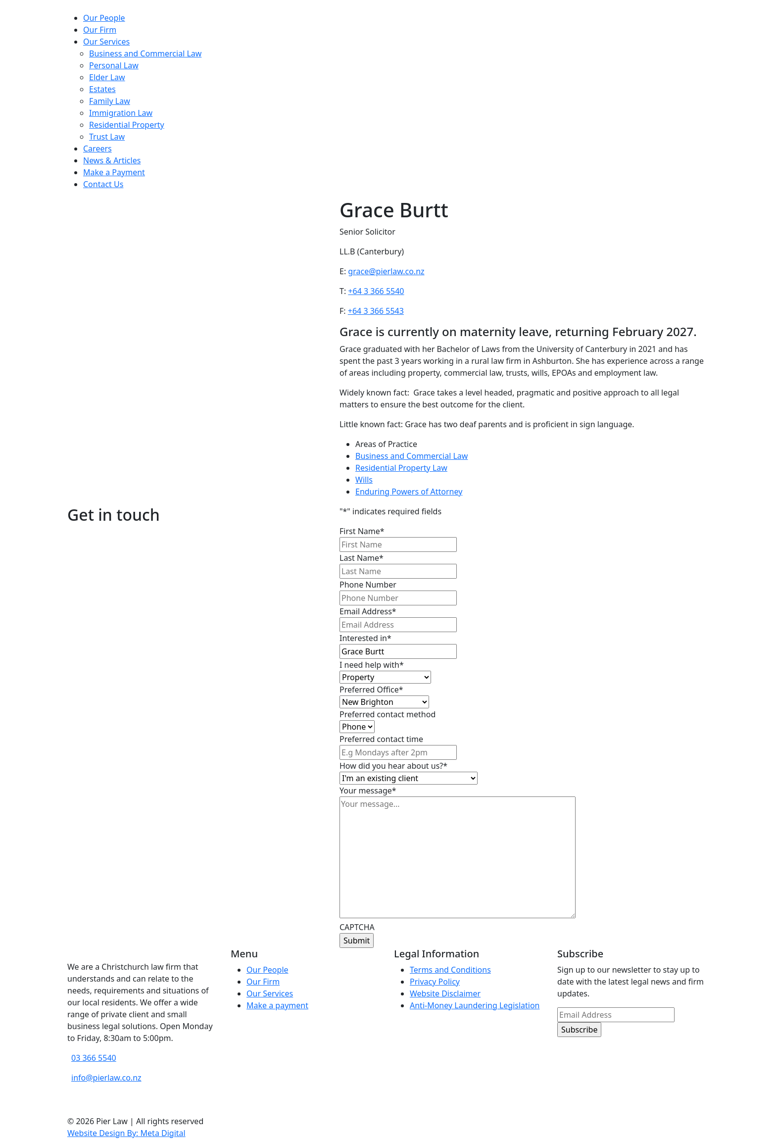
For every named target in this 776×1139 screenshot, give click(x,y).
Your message (368, 790)
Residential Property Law (401, 467)
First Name (362, 531)
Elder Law (107, 77)
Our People (104, 17)
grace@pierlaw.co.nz (386, 271)
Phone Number (368, 584)
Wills (364, 479)
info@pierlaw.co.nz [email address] (106, 1077)
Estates (102, 89)
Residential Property (126, 124)
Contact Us (103, 184)
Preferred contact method (388, 714)
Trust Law (107, 136)
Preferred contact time (381, 739)
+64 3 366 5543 (376, 310)
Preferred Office (371, 689)
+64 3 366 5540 (376, 291)
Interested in (365, 638)
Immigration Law (120, 112)
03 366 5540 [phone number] (93, 1057)
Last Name (362, 557)
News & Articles (112, 160)
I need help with (372, 664)
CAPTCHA (357, 927)
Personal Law (114, 65)
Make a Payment (114, 172)
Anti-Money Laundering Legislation (475, 1005)
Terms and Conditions (450, 969)
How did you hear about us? (393, 765)
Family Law (109, 101)
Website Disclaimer (445, 993)
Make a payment (277, 1005)
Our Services (106, 41)
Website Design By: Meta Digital (126, 1133)
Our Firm (99, 29)
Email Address (368, 611)
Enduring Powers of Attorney (408, 491)
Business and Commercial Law (145, 53)
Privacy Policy (435, 981)
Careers (97, 148)
